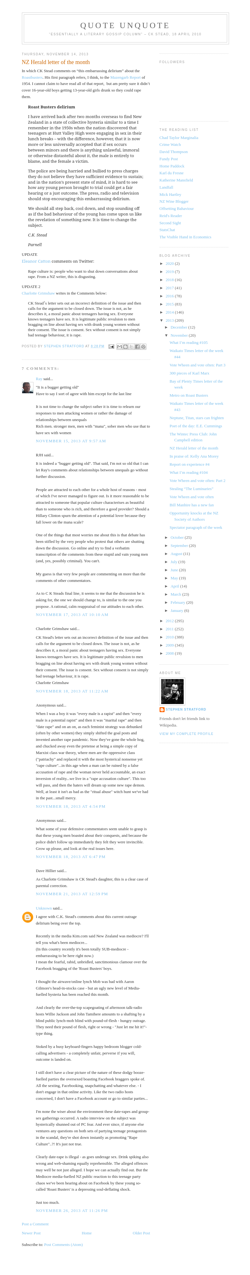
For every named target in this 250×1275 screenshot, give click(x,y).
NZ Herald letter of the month (194, 448)
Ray (39, 378)
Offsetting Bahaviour (177, 208)
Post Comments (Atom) (63, 1244)
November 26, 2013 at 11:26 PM (72, 1210)
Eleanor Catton (36, 261)
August (177, 553)
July (174, 561)
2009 (170, 645)
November (180, 335)
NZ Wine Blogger (174, 201)
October (178, 537)
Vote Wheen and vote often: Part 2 (198, 480)
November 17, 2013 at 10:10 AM (72, 614)
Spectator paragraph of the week (196, 527)
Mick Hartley (170, 194)
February (178, 602)
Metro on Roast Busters (189, 395)
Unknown (44, 908)
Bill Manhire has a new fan (192, 505)
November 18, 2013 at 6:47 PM (71, 856)
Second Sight (170, 223)
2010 (170, 637)
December (179, 327)
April (175, 586)
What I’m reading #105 (189, 342)
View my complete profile (187, 734)
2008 (170, 653)
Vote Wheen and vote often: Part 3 (198, 365)
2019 (170, 271)
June (175, 570)
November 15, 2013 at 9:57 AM (71, 441)
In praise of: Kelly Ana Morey (194, 456)
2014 (170, 312)
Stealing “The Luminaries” (191, 488)
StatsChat (167, 229)
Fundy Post (169, 158)
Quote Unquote (125, 25)
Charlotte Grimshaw (38, 293)
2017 (170, 287)
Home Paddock (172, 166)
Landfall (166, 187)
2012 (170, 620)
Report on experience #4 (189, 464)
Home (87, 1233)
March (176, 594)
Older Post (141, 1233)
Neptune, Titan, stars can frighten (197, 417)
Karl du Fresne (172, 173)
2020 (170, 263)
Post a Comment (35, 1224)
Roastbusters (32, 77)
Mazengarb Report (125, 77)
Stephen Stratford (186, 709)
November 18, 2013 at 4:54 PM (71, 806)
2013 (170, 320)
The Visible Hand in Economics (186, 237)
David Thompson (174, 151)
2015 (170, 304)
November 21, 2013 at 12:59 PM (72, 893)
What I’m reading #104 (189, 472)
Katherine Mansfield (176, 180)
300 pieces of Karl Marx (189, 373)
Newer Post (31, 1233)
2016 (170, 296)
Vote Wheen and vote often (192, 496)
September (180, 545)
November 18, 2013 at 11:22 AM (72, 691)
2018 (170, 279)
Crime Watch (170, 144)
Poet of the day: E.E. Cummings (196, 426)
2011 (170, 629)
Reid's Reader (171, 215)
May (175, 578)
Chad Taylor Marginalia (179, 137)
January (177, 610)
